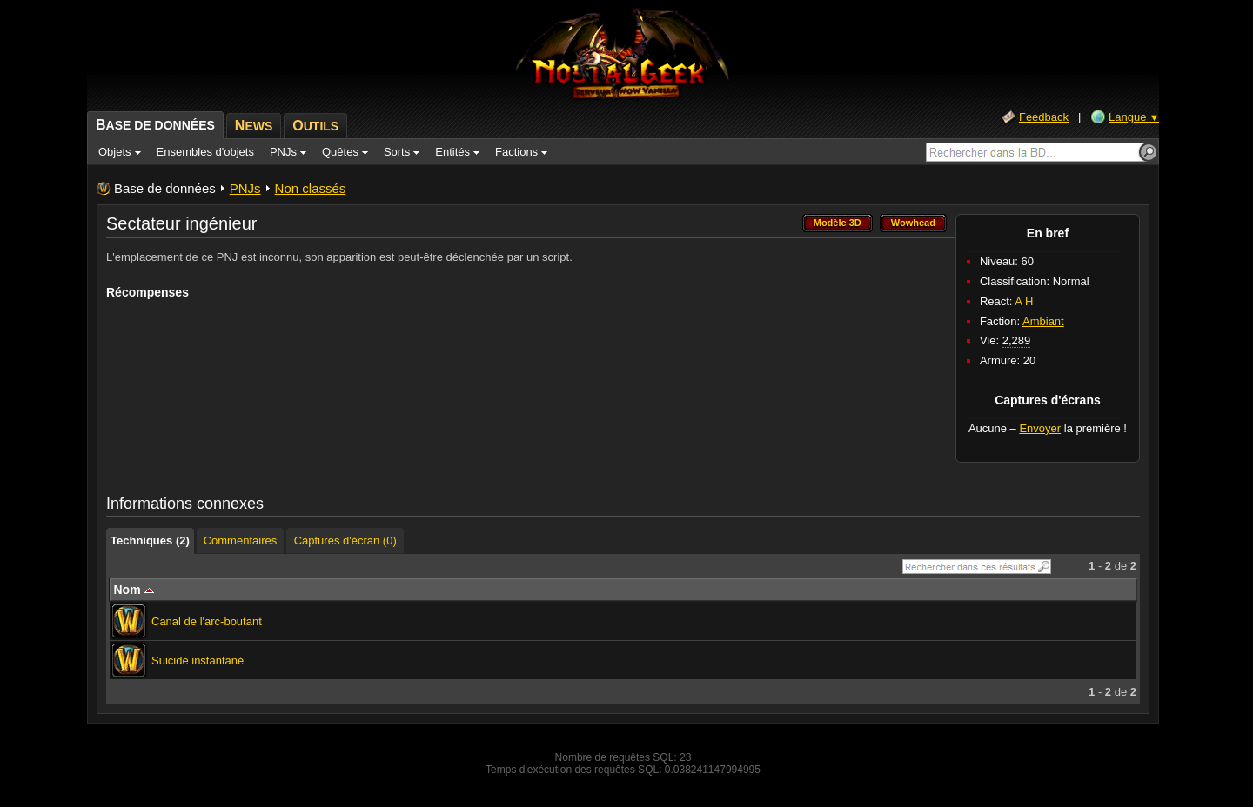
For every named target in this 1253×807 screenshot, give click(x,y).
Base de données (165, 188)
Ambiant (1043, 321)
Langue (1134, 116)
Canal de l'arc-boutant (206, 621)
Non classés (310, 188)
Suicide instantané (197, 660)
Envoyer (1040, 428)
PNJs (245, 188)
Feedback (1044, 116)
